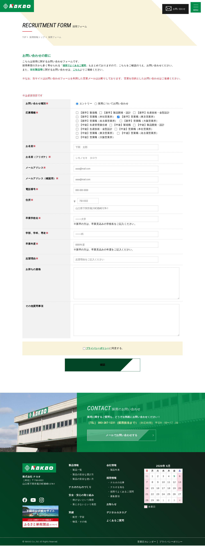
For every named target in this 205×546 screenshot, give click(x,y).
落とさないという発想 (84, 504)
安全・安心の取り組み (81, 495)
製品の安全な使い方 (83, 479)
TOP (24, 37)
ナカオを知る (117, 487)
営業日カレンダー (146, 542)
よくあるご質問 (115, 521)
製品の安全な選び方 (83, 475)
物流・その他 (80, 522)
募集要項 (115, 496)
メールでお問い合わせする (122, 435)
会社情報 (112, 465)
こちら (76, 69)
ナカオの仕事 (117, 483)
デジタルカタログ (117, 512)
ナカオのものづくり (80, 487)
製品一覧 (77, 470)
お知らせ (112, 504)
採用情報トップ (37, 37)
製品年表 (115, 470)
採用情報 (112, 478)
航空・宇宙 (78, 517)
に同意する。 (117, 348)
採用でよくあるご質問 (75, 65)
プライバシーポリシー (97, 348)
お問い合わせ (175, 7)
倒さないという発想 (83, 500)
